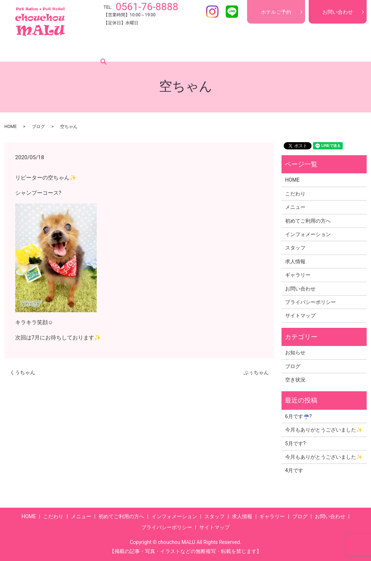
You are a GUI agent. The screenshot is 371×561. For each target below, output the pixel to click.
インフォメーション (181, 50)
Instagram (212, 11)
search (340, 50)
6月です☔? (298, 416)
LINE (232, 11)
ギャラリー (287, 50)
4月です (294, 470)
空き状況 (295, 380)
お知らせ (295, 352)
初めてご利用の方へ (125, 50)
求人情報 (254, 50)
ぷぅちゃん (256, 372)
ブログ (317, 50)
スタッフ (224, 50)
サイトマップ (300, 315)
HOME (24, 50)
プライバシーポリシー (310, 302)
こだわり (51, 50)
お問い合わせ (337, 12)
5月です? (295, 443)
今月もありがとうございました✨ (323, 430)
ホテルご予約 (276, 12)
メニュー (82, 50)
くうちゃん (22, 372)
